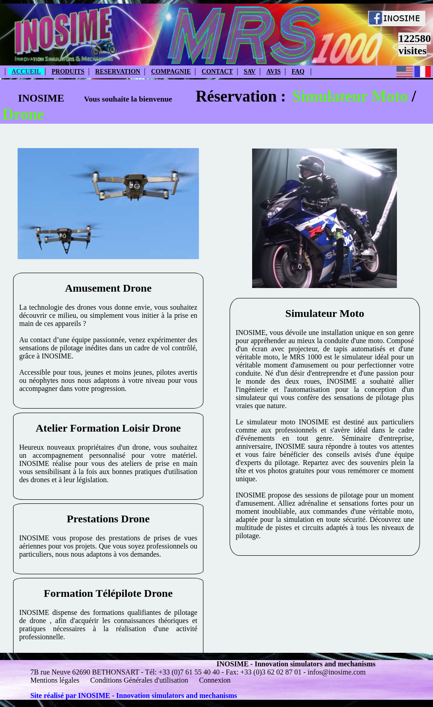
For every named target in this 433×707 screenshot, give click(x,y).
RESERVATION (117, 71)
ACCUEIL (26, 71)
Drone (23, 114)
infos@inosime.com (337, 672)
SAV (249, 71)
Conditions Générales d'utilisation (139, 680)
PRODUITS (67, 71)
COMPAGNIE (171, 71)
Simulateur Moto (350, 96)
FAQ (297, 71)
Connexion (214, 680)
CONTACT (217, 71)
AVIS (274, 71)
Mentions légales (55, 680)
